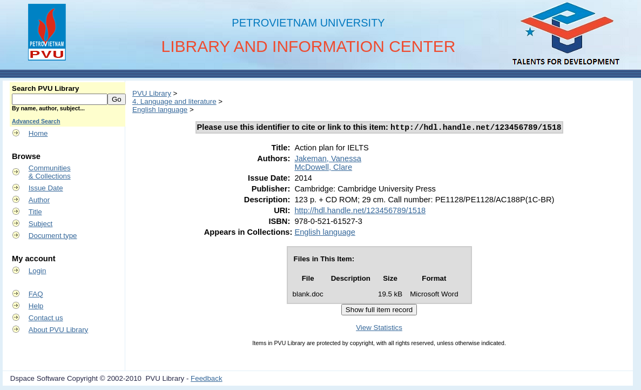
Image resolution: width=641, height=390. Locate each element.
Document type (53, 236)
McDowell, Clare (323, 168)
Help (36, 306)
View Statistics (379, 329)
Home (38, 133)
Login (37, 271)
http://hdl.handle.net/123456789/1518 (360, 212)
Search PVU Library (45, 88)
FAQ (36, 294)
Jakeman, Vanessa (327, 160)
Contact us (46, 318)
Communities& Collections (50, 172)
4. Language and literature (174, 101)
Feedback (206, 380)
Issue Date (46, 188)
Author (39, 200)
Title (35, 212)
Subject (40, 224)
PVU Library (151, 93)
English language (159, 109)
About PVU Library (58, 330)
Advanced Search (36, 121)
